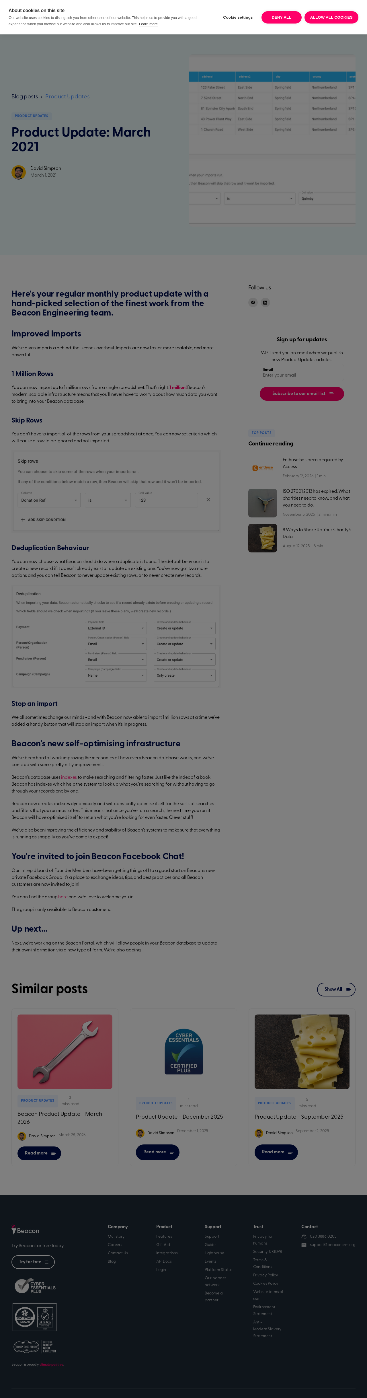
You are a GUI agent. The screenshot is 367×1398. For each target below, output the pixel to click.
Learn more (148, 24)
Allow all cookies (331, 17)
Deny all (281, 17)
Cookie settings (238, 17)
